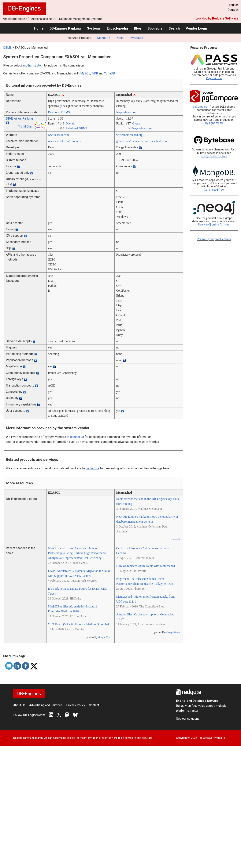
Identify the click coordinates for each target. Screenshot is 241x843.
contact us (77, 437)
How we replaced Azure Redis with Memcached (145, 565)
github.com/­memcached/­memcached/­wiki (141, 141)
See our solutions (187, 718)
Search (174, 28)
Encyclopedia (117, 28)
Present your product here (214, 239)
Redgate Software (225, 18)
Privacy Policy (75, 705)
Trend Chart (25, 126)
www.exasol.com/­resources (64, 141)
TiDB (94, 73)
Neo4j (120, 38)
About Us (19, 705)
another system (33, 65)
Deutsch (233, 10)
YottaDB (109, 73)
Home (38, 28)
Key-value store (125, 112)
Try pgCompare (214, 123)
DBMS (7, 47)
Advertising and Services (45, 705)
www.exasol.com (58, 134)
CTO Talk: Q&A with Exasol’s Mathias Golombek (79, 624)
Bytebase (136, 38)
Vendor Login (196, 28)
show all (176, 539)
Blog (137, 28)
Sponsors (154, 28)
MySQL (85, 73)
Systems (94, 28)
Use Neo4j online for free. (214, 224)
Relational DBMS (59, 112)
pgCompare (200, 106)
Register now (214, 78)
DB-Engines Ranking (65, 28)
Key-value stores (142, 128)
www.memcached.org (129, 134)
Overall (70, 123)
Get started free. (214, 189)
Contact (94, 705)
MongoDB (103, 38)
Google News (104, 637)
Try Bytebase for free (214, 156)
